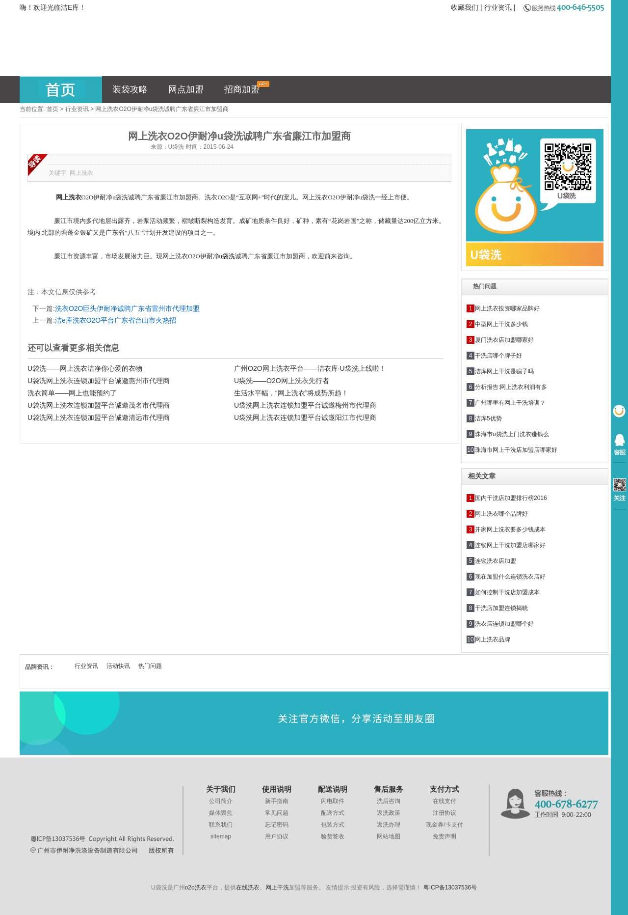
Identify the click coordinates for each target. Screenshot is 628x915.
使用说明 (276, 789)
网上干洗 (277, 887)
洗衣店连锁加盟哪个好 (504, 623)
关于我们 (221, 789)
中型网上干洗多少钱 (501, 324)
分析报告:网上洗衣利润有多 (511, 387)
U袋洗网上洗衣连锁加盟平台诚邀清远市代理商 (98, 417)
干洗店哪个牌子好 (498, 355)
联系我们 (221, 824)
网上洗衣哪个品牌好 (501, 513)
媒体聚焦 (221, 812)
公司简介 (221, 801)
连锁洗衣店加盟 (495, 560)
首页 (52, 109)
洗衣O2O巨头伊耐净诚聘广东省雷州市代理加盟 (127, 308)
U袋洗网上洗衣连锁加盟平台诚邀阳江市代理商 (305, 417)
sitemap (220, 836)
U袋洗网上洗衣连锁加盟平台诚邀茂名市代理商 (98, 405)
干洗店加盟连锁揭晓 (501, 608)
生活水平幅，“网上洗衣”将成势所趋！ (291, 393)
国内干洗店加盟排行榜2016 (511, 498)
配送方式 (332, 812)
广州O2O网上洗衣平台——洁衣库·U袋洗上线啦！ (310, 368)
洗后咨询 (388, 801)
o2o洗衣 (196, 887)
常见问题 (276, 812)
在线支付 (444, 801)
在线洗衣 (248, 887)
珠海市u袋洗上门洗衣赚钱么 (512, 434)
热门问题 (150, 666)
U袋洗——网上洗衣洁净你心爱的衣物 (84, 368)
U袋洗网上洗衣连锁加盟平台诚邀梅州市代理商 (305, 405)
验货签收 (332, 836)
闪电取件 (332, 801)
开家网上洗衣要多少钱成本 (510, 529)
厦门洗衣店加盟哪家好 (504, 339)
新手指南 (276, 801)
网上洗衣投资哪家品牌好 (507, 308)
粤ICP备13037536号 (450, 887)
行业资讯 (498, 7)
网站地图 (388, 836)
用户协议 (276, 836)
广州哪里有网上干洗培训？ (510, 402)
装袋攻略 (130, 89)
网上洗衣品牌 (492, 639)
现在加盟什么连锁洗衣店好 (510, 576)
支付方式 (444, 789)
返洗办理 (388, 824)
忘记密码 (276, 824)
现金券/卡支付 (444, 824)
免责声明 (444, 836)
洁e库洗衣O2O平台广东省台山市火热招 (115, 320)
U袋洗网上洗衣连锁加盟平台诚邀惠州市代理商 (98, 381)
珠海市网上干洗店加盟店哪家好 (516, 449)
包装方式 (332, 824)
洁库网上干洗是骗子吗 (504, 371)
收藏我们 (464, 7)
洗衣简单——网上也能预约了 (72, 393)
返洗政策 (388, 812)
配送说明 (332, 789)
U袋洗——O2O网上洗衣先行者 (281, 381)
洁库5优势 (488, 418)
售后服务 (388, 789)
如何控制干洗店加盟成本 (507, 592)
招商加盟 (247, 87)
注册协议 (444, 812)
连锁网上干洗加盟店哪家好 (510, 545)
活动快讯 (118, 666)
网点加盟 (186, 89)
